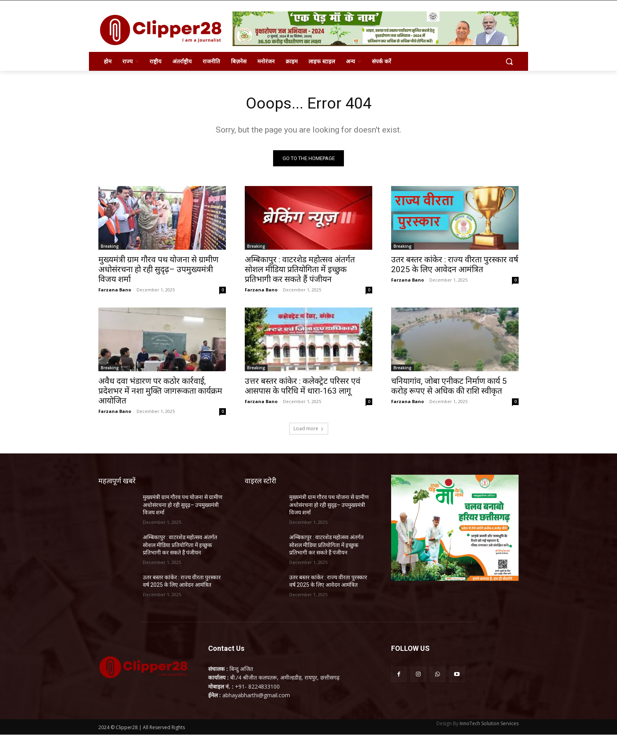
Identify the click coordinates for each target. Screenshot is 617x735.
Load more (309, 429)
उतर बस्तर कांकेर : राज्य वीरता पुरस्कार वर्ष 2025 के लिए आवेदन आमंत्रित (454, 264)
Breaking (110, 246)
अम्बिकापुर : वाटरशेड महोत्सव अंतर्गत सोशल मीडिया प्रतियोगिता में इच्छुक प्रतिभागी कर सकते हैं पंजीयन (300, 269)
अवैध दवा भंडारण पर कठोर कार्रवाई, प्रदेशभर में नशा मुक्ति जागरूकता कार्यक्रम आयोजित (160, 391)
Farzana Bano (114, 290)
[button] (509, 61)
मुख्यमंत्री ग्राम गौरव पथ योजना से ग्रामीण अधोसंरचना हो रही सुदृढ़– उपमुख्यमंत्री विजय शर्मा (158, 269)
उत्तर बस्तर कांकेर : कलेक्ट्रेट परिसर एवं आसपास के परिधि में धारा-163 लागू (302, 386)
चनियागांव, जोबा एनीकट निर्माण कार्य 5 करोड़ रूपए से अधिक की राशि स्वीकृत (449, 386)
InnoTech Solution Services (489, 723)
